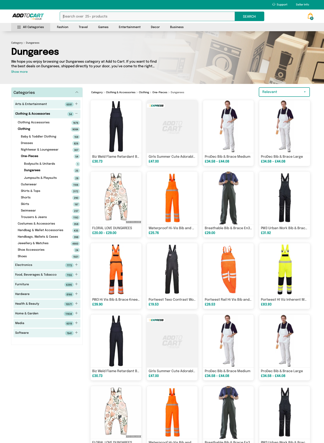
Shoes (42, 256)
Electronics (46, 265)
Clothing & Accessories (46, 114)
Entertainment (130, 27)
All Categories (31, 27)
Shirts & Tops (44, 191)
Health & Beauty (46, 304)
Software (46, 333)
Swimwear (44, 211)
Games (103, 27)
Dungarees (45, 170)
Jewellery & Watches (42, 243)
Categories (24, 93)
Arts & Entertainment (46, 104)
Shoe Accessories (42, 250)
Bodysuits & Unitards (45, 164)
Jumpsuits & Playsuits (45, 178)
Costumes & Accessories (42, 224)
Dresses (44, 143)
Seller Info (302, 4)
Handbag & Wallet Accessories (42, 230)
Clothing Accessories (42, 122)
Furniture (46, 284)
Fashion (62, 27)
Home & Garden (46, 313)
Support (279, 4)
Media (46, 323)
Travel (83, 27)
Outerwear (44, 184)
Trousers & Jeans (44, 217)
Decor (155, 27)
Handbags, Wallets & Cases (42, 237)
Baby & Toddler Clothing (44, 137)
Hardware (46, 294)
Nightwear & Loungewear (44, 150)
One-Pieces (44, 156)
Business (177, 27)
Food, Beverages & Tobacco (46, 275)
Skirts (44, 204)
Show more (19, 71)
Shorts (44, 197)
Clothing (42, 129)
